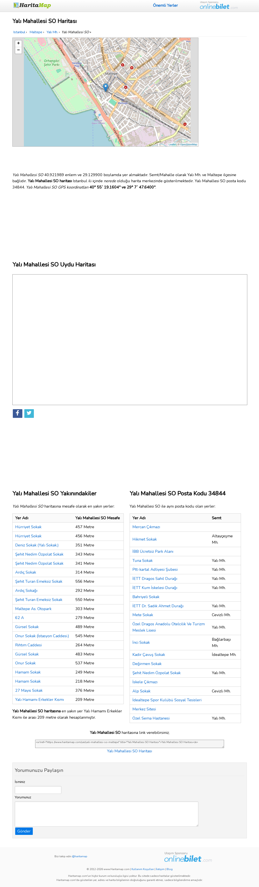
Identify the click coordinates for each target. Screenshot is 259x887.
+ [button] (18, 43)
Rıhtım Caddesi (28, 645)
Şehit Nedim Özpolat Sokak (39, 554)
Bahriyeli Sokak (145, 596)
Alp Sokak (141, 691)
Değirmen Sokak (147, 663)
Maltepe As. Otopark (33, 608)
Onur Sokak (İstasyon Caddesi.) (42, 636)
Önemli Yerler (165, 5)
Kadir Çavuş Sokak (148, 654)
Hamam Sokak (28, 672)
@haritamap (79, 856)
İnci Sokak (141, 642)
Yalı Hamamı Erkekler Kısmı (39, 699)
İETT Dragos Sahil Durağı (154, 578)
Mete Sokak (142, 614)
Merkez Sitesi (144, 709)
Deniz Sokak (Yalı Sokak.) (37, 545)
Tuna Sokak (142, 560)
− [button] (18, 50)
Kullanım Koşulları (143, 869)
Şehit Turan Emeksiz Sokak (38, 581)
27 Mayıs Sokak (29, 690)
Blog (170, 869)
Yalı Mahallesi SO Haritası (129, 751)
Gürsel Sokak (27, 626)
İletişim (160, 869)
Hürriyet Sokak (28, 527)
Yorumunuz (23, 797)
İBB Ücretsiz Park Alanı (152, 551)
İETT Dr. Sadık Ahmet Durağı (157, 606)
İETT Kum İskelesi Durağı (154, 587)
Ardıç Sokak (25, 572)
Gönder (24, 831)
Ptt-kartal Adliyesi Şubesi (155, 569)
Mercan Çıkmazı (146, 527)
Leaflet (172, 144)
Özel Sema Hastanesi (151, 718)
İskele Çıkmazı (144, 682)
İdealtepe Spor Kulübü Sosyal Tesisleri (166, 700)
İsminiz (20, 781)
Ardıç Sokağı (26, 590)
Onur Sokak (25, 663)
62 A (19, 617)
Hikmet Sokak (144, 539)
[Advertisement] (223, 103)
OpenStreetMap (188, 144)
